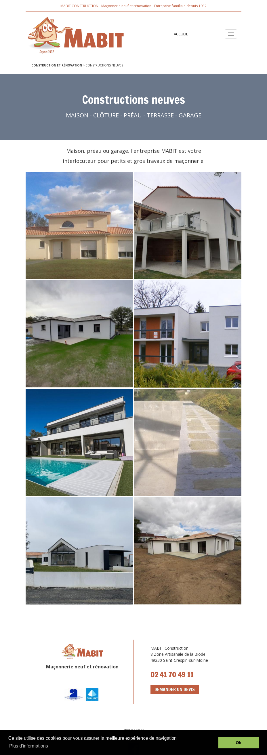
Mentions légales (133, 729)
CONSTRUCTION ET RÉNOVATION (56, 65)
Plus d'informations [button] (28, 745)
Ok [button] (238, 742)
